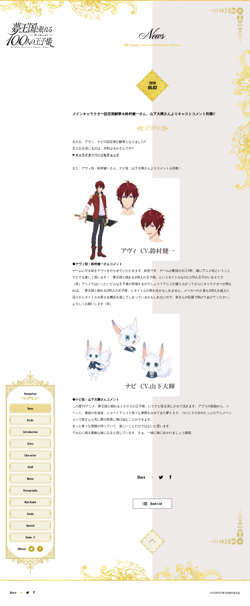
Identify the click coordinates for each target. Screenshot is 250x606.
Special (30, 525)
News (30, 408)
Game (29, 537)
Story (30, 443)
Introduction (30, 432)
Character (30, 455)
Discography (30, 490)
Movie (30, 478)
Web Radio (30, 502)
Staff (30, 467)
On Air (30, 420)
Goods (30, 514)
